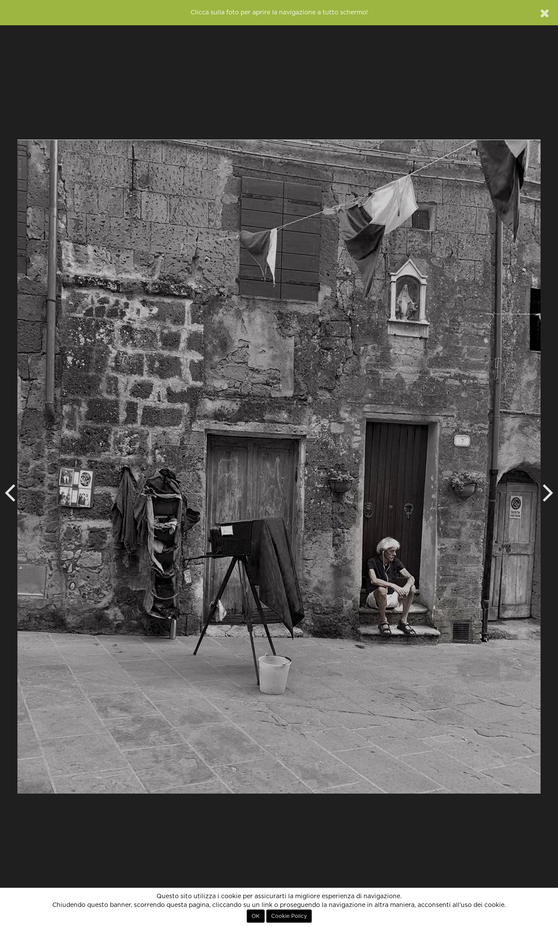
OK (256, 916)
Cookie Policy (289, 916)
